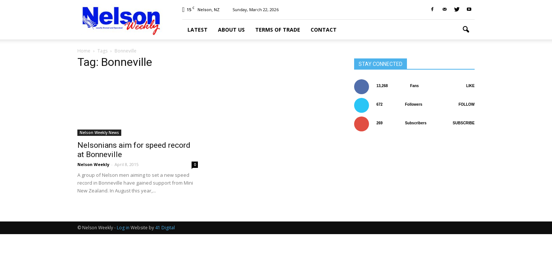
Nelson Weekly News (99, 132)
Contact (324, 29)
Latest (197, 29)
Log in (123, 227)
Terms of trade (277, 29)
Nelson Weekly (93, 164)
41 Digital (165, 227)
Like (470, 86)
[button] (466, 30)
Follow (467, 104)
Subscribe (464, 123)
